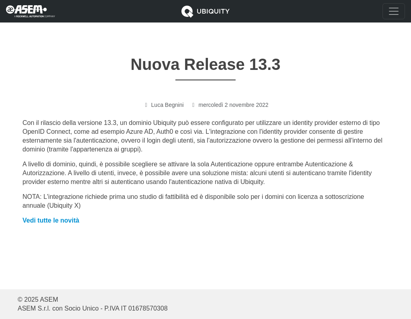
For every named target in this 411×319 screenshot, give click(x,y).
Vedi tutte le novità (50, 220)
